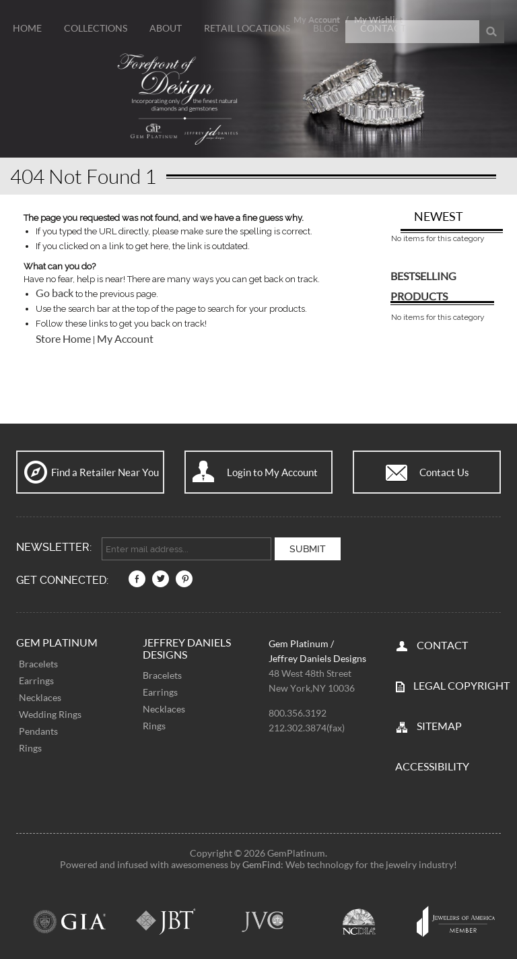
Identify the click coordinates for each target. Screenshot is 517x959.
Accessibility (432, 764)
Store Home (63, 339)
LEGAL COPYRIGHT (461, 683)
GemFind (261, 863)
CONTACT (442, 643)
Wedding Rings (50, 713)
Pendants (38, 729)
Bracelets (38, 662)
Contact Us (444, 472)
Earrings (36, 679)
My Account (125, 339)
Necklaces (40, 696)
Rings (30, 746)
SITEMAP (439, 724)
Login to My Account (272, 472)
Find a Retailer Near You (105, 472)
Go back (54, 293)
